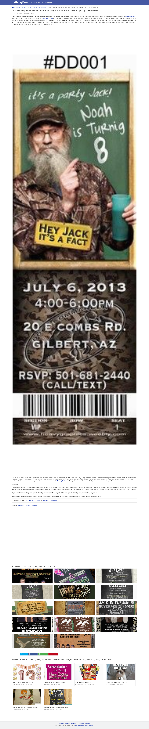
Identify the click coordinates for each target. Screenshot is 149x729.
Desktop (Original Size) (50, 500)
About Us (87, 723)
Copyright (73, 723)
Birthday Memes (111, 684)
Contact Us (67, 723)
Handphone (30, 500)
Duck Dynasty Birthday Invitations (27, 505)
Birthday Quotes (48, 684)
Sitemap (61, 723)
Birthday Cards (36, 2)
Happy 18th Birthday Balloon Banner (23, 682)
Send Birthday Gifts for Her (83, 682)
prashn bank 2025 (89, 725)
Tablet (38, 500)
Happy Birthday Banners (19, 684)
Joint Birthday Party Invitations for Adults (56, 707)
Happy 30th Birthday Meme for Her (117, 682)
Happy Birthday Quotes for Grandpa (54, 682)
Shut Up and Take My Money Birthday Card (25, 707)
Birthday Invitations (17, 13)
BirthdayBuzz (21, 2)
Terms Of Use (80, 723)
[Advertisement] (74, 40)
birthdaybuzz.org (130, 16)
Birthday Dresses (48, 2)
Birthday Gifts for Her (80, 684)
